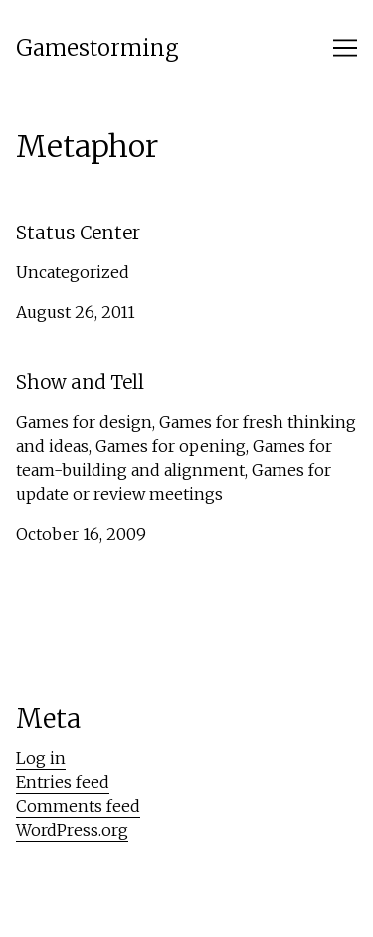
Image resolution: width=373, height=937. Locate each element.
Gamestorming (97, 48)
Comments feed (78, 806)
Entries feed (62, 782)
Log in (41, 758)
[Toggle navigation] (345, 48)
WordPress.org (72, 830)
